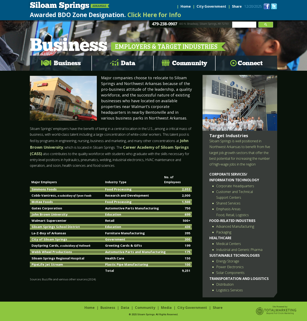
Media (166, 307)
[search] (243, 25)
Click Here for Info (154, 15)
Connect (250, 63)
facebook (267, 6)
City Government (211, 6)
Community (189, 63)
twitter (274, 6)
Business (67, 63)
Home (186, 6)
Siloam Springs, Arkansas (69, 6)
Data (128, 63)
